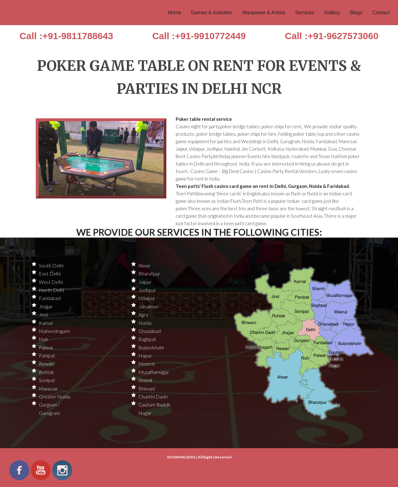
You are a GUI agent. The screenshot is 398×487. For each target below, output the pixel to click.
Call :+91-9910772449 (199, 36)
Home (174, 12)
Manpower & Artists (263, 12)
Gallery (332, 12)
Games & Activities (211, 12)
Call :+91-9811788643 (66, 36)
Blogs (356, 12)
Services (304, 12)
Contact (380, 12)
